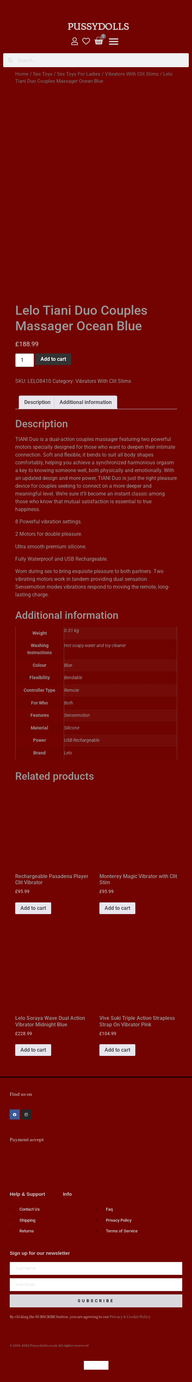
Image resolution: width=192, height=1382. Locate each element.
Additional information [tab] (86, 402)
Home (21, 74)
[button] (113, 41)
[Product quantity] (24, 360)
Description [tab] (37, 402)
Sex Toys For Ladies (78, 74)
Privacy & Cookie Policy (130, 1317)
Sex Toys (42, 74)
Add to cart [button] (33, 908)
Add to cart (53, 359)
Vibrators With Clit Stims (132, 74)
